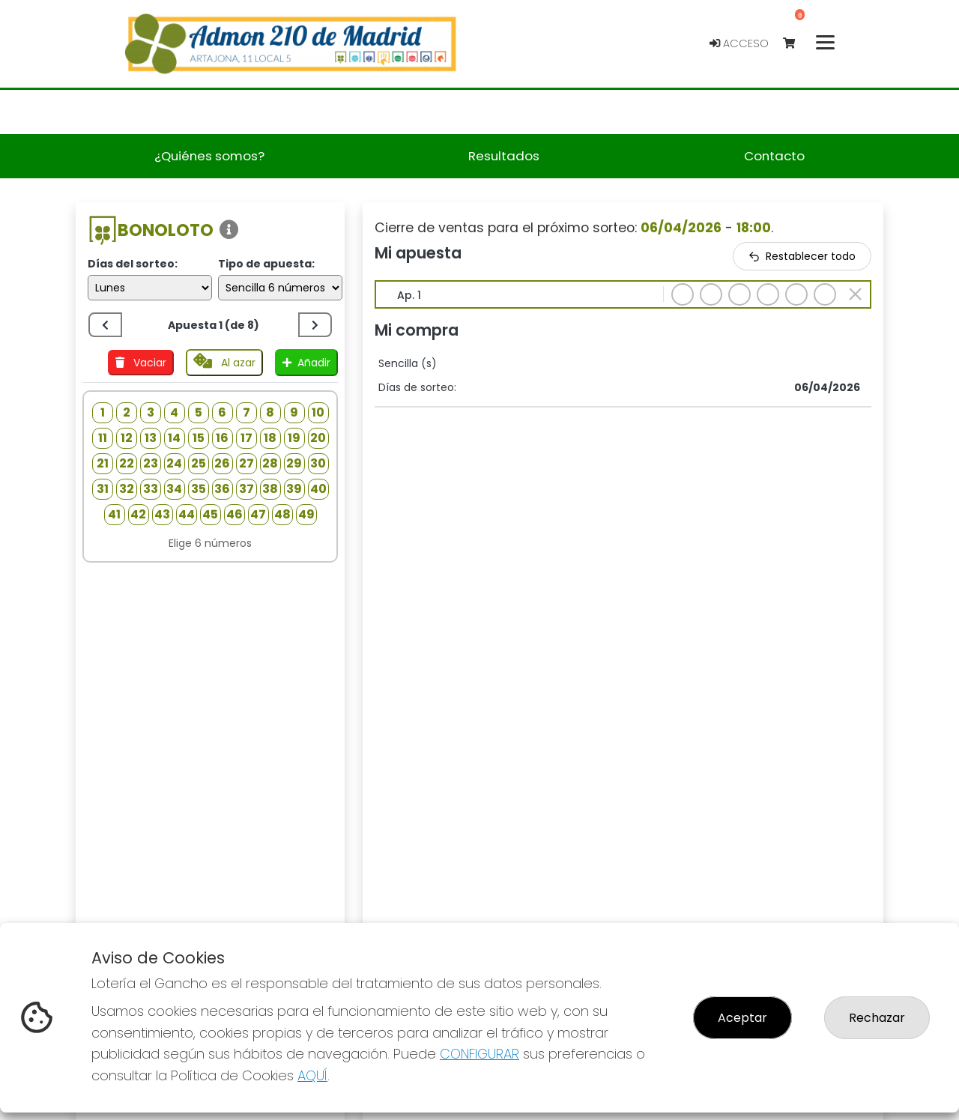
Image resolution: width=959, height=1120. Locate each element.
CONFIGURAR (479, 1053)
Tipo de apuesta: (266, 263)
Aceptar (742, 1017)
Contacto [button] (774, 156)
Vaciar (140, 362)
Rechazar (877, 1017)
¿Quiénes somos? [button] (209, 156)
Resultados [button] (503, 156)
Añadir (306, 362)
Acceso (739, 43)
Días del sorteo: (133, 263)
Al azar (224, 362)
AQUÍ (312, 1075)
